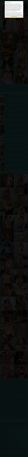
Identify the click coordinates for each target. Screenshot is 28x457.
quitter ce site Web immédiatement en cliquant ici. (13, 9)
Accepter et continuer (14, 16)
